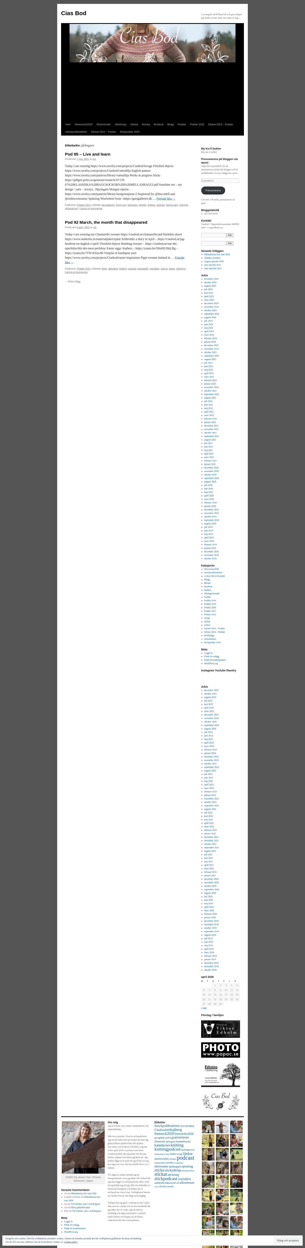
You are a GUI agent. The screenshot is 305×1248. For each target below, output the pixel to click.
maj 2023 (208, 369)
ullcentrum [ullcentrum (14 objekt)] (187, 1182)
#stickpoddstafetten (76, 131)
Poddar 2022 (197, 124)
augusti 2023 (210, 359)
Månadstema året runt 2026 (217, 254)
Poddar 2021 (84, 205)
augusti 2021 (210, 439)
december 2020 (211, 467)
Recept (146, 124)
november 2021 (211, 429)
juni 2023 (208, 366)
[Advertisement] (152, 91)
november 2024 (211, 306)
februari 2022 (210, 418)
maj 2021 (208, 450)
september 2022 (211, 394)
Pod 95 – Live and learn (87, 154)
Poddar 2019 (210, 604)
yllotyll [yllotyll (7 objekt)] (162, 1186)
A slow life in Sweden (214, 576)
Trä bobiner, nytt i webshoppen (85, 1204)
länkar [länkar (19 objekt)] (188, 1153)
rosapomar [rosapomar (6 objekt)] (178, 1163)
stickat (207, 621)
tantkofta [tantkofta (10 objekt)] (159, 1182)
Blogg (170, 124)
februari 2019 (210, 544)
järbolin (142, 205)
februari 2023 (210, 380)
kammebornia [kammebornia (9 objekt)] (183, 1141)
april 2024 (209, 331)
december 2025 (211, 279)
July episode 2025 (212, 265)
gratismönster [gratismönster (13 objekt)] (180, 1137)
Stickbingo (120, 124)
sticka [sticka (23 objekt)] (159, 1170)
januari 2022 (210, 422)
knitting (151, 205)
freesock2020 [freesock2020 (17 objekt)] (164, 1133)
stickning (180, 268)
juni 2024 (208, 324)
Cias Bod (73, 13)
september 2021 (211, 436)
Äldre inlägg (72, 281)
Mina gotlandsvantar (80, 1207)
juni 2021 (208, 446)
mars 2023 (209, 376)
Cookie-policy (71, 1242)
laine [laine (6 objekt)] (168, 1154)
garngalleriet (108, 205)
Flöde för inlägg (211, 656)
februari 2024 (210, 338)
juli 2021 (208, 443)
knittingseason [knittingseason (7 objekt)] (187, 1150)
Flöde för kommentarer (215, 660)
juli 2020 (208, 485)
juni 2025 (208, 293)
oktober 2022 (210, 390)
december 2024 (211, 303)
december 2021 (211, 425)
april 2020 (209, 495)
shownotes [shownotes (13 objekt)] (161, 1166)
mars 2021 (209, 457)
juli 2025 (208, 289)
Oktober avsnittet (212, 258)
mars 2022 (209, 415)
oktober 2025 (210, 282)
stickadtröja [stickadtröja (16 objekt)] (173, 1170)
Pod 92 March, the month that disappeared (106, 222)
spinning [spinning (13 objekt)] (187, 1166)
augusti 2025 (210, 286)
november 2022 (211, 387)
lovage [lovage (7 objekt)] (179, 1154)
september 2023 (211, 355)
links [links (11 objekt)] (173, 1153)
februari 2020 (210, 502)
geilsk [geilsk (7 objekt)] (168, 1138)
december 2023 (211, 345)
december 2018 (211, 551)
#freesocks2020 (83, 124)
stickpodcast (71, 208)
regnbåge (155, 268)
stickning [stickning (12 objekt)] (173, 1174)
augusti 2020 (210, 481)
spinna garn (172, 205)
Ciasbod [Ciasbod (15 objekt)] (160, 1130)
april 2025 (209, 296)
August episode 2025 (214, 261)
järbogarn (133, 205)
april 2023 (209, 373)
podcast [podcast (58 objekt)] (185, 1158)
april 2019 (209, 537)
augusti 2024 (210, 317)
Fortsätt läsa (165, 198)
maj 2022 (208, 408)
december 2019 (211, 509)
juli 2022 (208, 401)
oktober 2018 (210, 558)
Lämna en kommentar (91, 208)
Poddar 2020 (210, 607)
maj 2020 (208, 492)
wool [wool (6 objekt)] (156, 1186)
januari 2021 (210, 464)
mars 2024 (209, 334)
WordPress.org (211, 663)
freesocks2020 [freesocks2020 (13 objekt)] (184, 1134)
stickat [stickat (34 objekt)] (160, 1174)
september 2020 (211, 478)
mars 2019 (209, 541)
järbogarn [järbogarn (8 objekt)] (170, 1141)
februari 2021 (210, 460)
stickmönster (210, 639)
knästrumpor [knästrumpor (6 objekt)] (159, 1154)
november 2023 (211, 348)
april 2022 (209, 411)
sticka (172, 268)
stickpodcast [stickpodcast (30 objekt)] (165, 1178)
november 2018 (211, 555)
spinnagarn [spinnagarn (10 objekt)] (175, 1166)
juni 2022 (208, 404)
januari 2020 (210, 506)
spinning (183, 205)
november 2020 (211, 471)
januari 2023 (210, 383)
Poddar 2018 (210, 600)
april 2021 (209, 453)
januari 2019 (210, 548)
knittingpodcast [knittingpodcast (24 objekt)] (167, 1149)
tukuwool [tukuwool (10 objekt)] (170, 1182)
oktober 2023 (210, 352)
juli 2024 (208, 320)
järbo (104, 268)
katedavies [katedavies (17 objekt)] (162, 1145)
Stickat (134, 124)
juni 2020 (208, 488)
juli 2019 (208, 527)
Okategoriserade (212, 593)
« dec (204, 1008)
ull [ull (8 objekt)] (177, 1183)
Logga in (208, 653)
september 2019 (211, 520)
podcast (160, 205)
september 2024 (211, 313)
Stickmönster (103, 124)
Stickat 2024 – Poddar (103, 131)
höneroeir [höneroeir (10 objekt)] (159, 1141)
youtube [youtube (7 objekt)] (170, 1186)
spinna (164, 268)
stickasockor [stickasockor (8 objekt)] (188, 1170)
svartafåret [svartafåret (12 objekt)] (184, 1179)
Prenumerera (213, 190)
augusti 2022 (210, 397)
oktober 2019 (210, 516)
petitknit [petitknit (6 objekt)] (172, 1159)
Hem (68, 124)
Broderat (159, 124)
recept (207, 618)
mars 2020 (209, 499)
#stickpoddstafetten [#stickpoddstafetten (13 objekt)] (167, 1126)
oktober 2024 (210, 310)
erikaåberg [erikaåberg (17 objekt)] (174, 1130)
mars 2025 (209, 300)
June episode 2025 (213, 268)
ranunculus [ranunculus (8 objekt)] (159, 1162)
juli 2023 (208, 362)
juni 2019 (208, 530)
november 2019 (211, 513)
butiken (207, 590)
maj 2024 (208, 327)
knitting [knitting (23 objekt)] (177, 1145)
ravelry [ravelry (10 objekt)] (170, 1162)
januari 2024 (210, 341)
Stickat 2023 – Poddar (220, 124)
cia (94, 159)
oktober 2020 (210, 474)
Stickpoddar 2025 (129, 131)
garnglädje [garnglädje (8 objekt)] (159, 1137)
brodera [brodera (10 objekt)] (190, 1125)
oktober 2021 (210, 432)
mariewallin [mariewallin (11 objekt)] (161, 1158)
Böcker (207, 583)
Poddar (182, 124)
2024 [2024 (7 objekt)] (182, 1126)
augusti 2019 (210, 523)
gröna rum (121, 205)
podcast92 (143, 268)
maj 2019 (208, 534)
